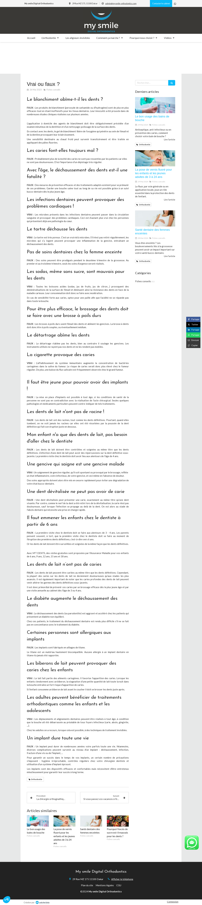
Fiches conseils (143, 281)
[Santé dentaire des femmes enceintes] (155, 218)
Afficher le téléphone (122, 879)
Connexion (172, 901)
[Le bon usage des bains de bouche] (155, 105)
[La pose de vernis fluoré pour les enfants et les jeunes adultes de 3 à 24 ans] (155, 158)
